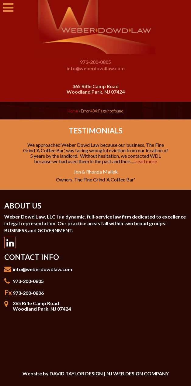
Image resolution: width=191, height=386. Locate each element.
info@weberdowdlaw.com (96, 68)
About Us (22, 205)
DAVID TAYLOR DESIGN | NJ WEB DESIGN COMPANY (109, 373)
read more (146, 161)
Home (73, 111)
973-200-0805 (95, 62)
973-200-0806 (28, 293)
